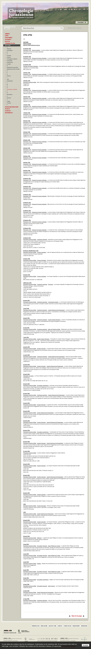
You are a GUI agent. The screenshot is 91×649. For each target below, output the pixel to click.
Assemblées (10, 50)
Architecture (52, 626)
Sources (59, 626)
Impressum (84, 626)
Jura (8, 79)
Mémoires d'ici (47, 639)
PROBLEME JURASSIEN (11, 107)
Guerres (9, 76)
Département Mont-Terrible (13, 69)
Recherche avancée (74, 28)
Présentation (35, 626)
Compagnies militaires (12, 59)
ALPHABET (8, 39)
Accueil (12, 27)
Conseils (9, 55)
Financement (76, 626)
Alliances (9, 48)
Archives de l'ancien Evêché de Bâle (83, 639)
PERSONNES (8, 37)
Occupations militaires (12, 89)
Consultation (67, 626)
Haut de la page (76, 616)
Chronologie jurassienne (21, 13)
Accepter (85, 645)
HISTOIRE (8, 45)
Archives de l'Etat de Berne (29, 639)
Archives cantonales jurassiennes (13, 639)
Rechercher (61, 28)
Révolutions (9, 94)
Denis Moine (44, 626)
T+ (5, 27)
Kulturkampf (10, 81)
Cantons (9, 57)
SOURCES (8, 111)
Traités (8, 101)
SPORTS (7, 109)
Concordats (9, 60)
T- (8, 27)
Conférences (10, 62)
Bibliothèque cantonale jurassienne (69, 639)
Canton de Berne (24, 631)
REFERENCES (9, 113)
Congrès (9, 64)
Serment (9, 98)
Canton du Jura (10, 631)
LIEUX (6, 35)
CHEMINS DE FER (10, 43)
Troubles (9, 103)
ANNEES (7, 34)
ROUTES (7, 41)
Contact (7, 28)
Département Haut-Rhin (12, 67)
